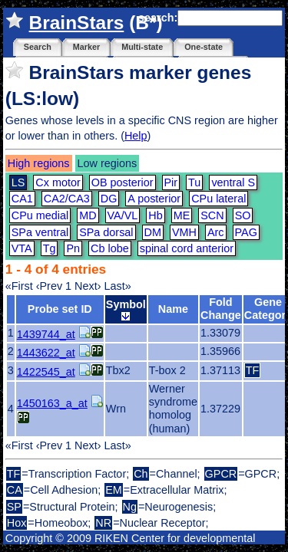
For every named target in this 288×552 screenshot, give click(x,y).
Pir (171, 182)
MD (87, 215)
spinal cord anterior (186, 248)
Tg (49, 248)
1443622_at (46, 353)
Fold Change (220, 308)
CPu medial (40, 215)
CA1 (22, 198)
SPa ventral (40, 232)
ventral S (233, 182)
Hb (155, 215)
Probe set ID (60, 309)
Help (135, 136)
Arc (215, 232)
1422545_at (46, 372)
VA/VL (123, 215)
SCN (211, 215)
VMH (184, 232)
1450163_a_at (52, 403)
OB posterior (122, 182)
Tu (194, 182)
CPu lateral (218, 198)
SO (243, 215)
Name (173, 309)
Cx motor (57, 182)
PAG (246, 232)
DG (109, 198)
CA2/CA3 (67, 198)
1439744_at (46, 334)
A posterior (153, 198)
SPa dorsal (106, 232)
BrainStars (76, 22)
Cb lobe (110, 248)
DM (152, 232)
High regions (39, 163)
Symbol (126, 309)
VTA (22, 248)
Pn (73, 248)
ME (182, 215)
